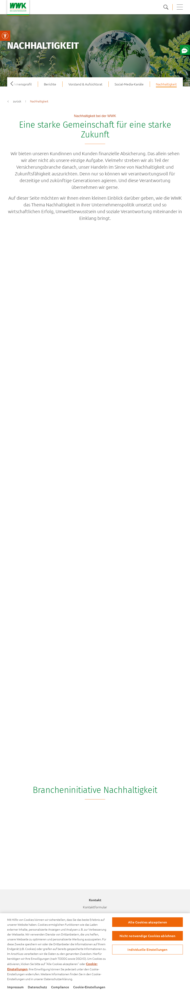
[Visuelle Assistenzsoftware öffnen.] (5, 36)
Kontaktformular (95, 907)
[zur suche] (168, 7)
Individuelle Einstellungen (147, 949)
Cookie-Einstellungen (89, 987)
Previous (10, 84)
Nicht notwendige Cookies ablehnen (147, 935)
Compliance (60, 987)
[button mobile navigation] (180, 7)
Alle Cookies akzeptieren (147, 922)
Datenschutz (37, 987)
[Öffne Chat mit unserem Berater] (185, 50)
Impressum (15, 987)
